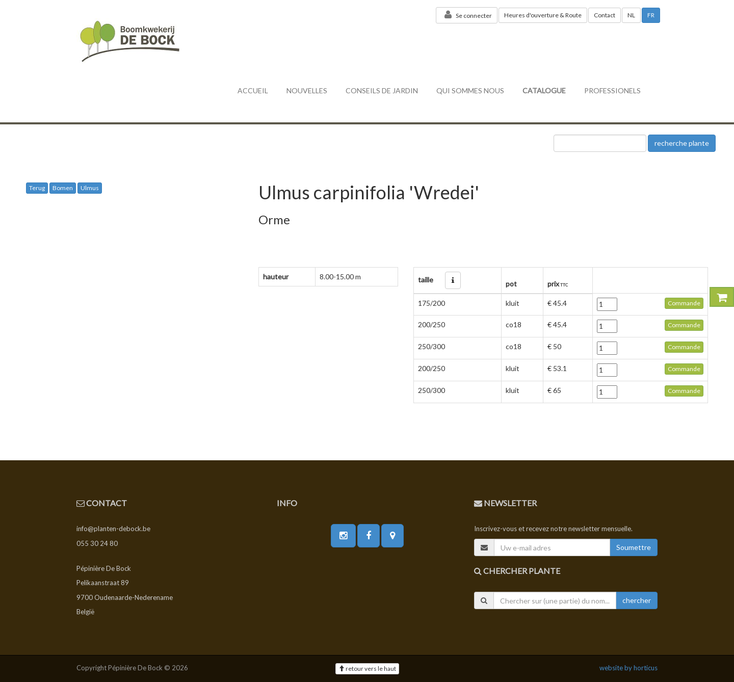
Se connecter (466, 14)
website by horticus (628, 668)
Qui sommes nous (470, 90)
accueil (253, 90)
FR (650, 15)
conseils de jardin (382, 90)
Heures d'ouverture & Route (543, 15)
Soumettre (633, 547)
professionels (612, 90)
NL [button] (631, 15)
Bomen (63, 188)
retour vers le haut (367, 668)
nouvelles (306, 90)
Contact (604, 15)
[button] (453, 280)
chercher (636, 600)
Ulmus (90, 188)
